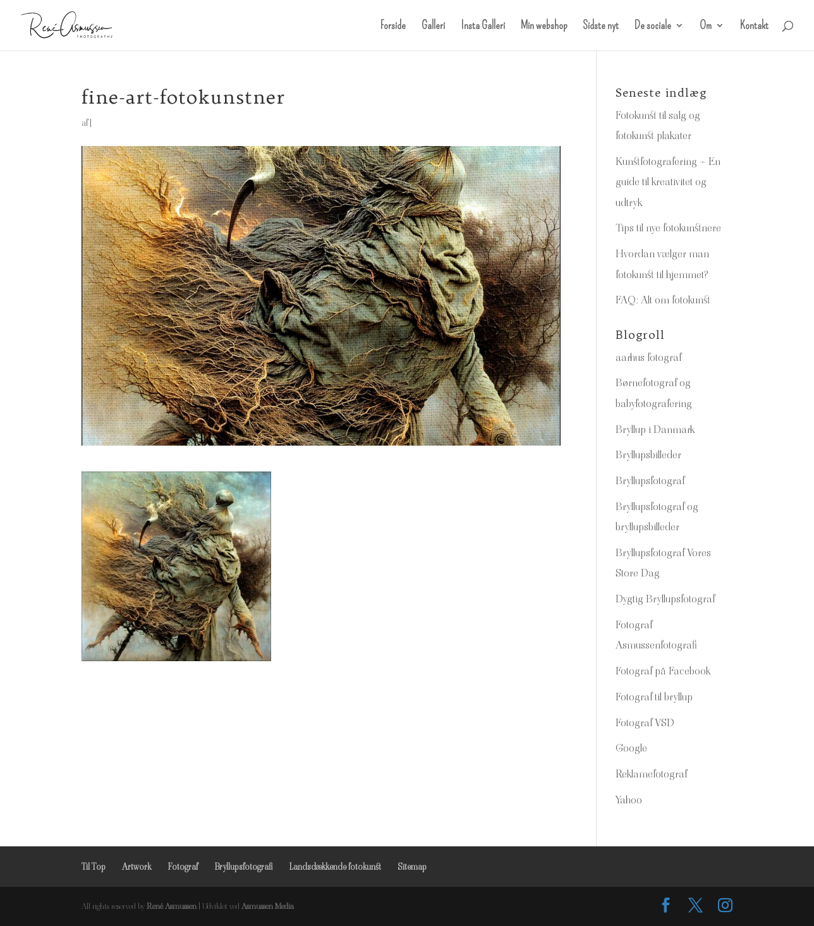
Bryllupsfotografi (243, 866)
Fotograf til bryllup (654, 696)
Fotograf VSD (645, 722)
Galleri (433, 26)
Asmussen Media (267, 906)
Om (706, 26)
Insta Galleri (483, 26)
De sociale (653, 26)
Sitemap (412, 866)
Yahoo (629, 799)
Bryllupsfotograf (650, 480)
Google (631, 747)
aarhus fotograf (648, 357)
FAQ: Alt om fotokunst (663, 299)
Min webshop (544, 26)
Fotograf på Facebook (663, 670)
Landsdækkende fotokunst (335, 866)
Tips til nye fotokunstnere (668, 227)
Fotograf (182, 866)
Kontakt (754, 26)
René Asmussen (172, 906)
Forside (393, 26)
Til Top (94, 866)
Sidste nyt (601, 26)
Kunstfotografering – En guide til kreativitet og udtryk (668, 182)
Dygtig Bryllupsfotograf (665, 598)
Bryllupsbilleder (648, 454)
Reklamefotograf (651, 773)
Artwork (136, 866)
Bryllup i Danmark (655, 429)
